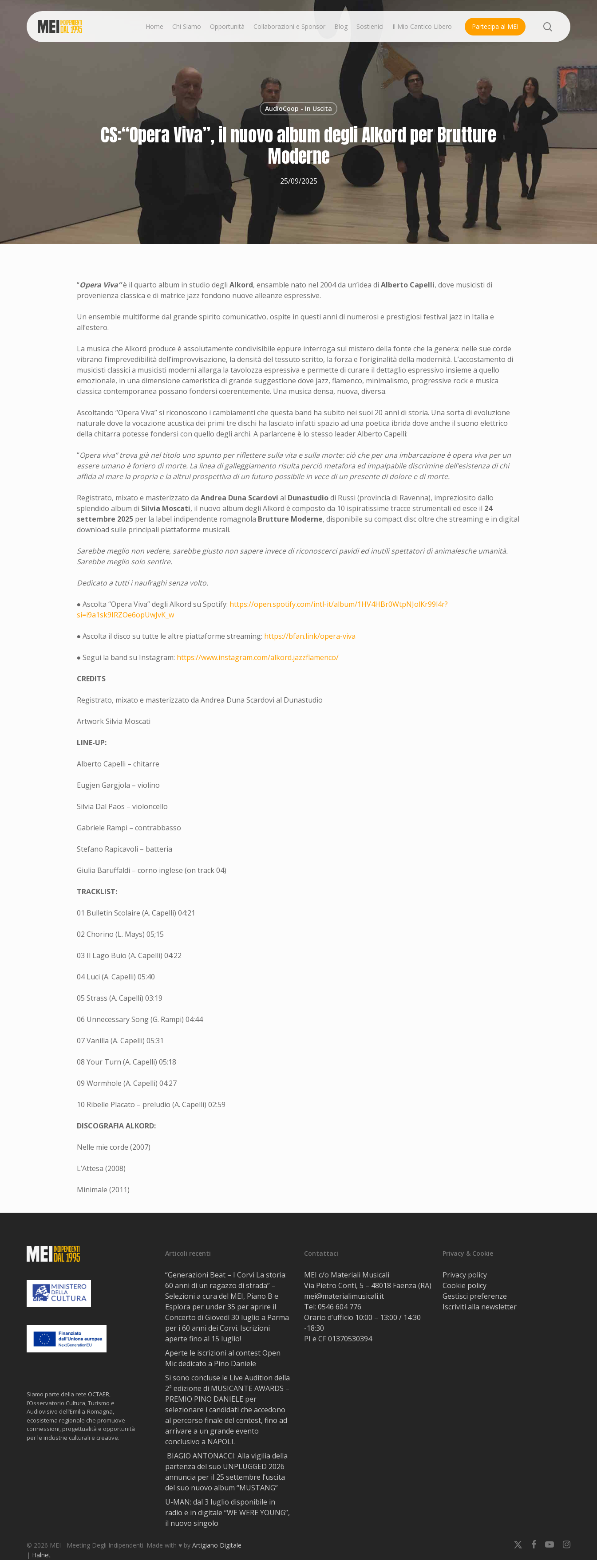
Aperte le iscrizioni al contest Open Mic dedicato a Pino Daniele (223, 1358)
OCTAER (98, 1394)
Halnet (41, 1555)
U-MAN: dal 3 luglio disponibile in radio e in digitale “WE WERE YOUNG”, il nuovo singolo (227, 1512)
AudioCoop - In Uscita (298, 108)
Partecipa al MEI (495, 26)
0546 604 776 (339, 1307)
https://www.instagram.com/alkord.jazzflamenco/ (258, 657)
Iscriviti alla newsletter (480, 1307)
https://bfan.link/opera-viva (310, 636)
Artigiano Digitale (216, 1545)
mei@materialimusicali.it (344, 1296)
